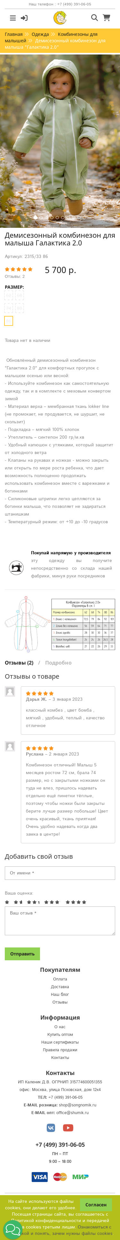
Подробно (58, 662)
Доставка (60, 987)
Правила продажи (60, 1050)
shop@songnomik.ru (77, 1105)
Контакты (60, 1058)
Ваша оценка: (19, 893)
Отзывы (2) (19, 662)
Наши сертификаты (60, 1042)
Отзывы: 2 (15, 277)
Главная (14, 34)
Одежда (40, 34)
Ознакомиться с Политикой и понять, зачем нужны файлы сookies (59, 1230)
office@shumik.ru (72, 1113)
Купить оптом (60, 1035)
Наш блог (60, 995)
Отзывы (60, 1002)
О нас (60, 1027)
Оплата (60, 979)
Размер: (14, 287)
